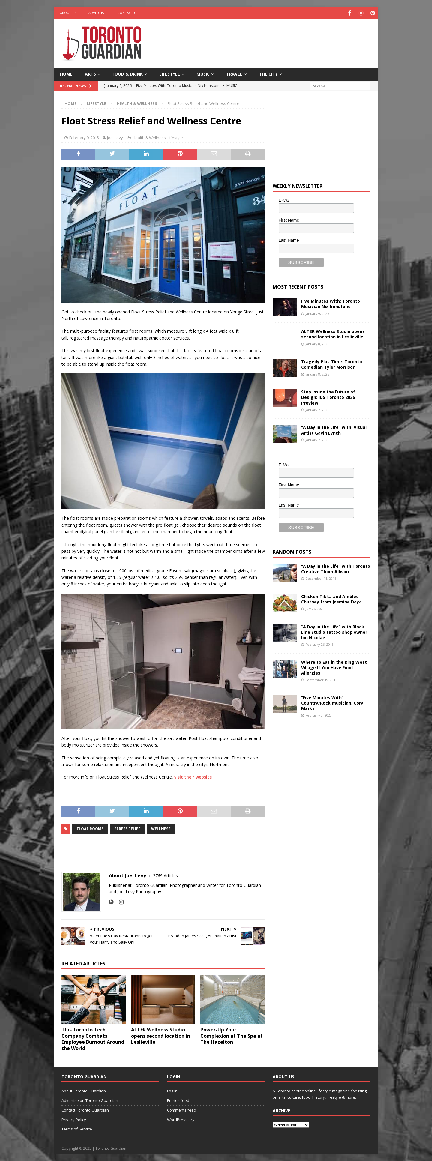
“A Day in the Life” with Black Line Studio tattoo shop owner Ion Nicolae (334, 631)
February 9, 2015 (84, 137)
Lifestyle (169, 73)
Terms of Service (77, 1128)
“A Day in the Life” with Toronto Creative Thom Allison (335, 567)
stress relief (127, 828)
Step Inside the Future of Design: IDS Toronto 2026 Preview (328, 396)
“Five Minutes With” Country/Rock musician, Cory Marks (332, 702)
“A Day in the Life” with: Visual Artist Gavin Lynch (334, 429)
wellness (160, 828)
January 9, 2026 (317, 312)
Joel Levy (115, 137)
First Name (289, 219)
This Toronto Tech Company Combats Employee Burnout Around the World (93, 1038)
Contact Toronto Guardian (85, 1109)
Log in (172, 1090)
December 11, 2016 (320, 577)
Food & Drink (127, 73)
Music (203, 73)
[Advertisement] (274, 37)
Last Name (289, 239)
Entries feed (178, 1100)
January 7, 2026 (317, 409)
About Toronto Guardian (84, 1090)
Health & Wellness (149, 137)
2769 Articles (165, 875)
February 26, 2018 (319, 644)
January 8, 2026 (317, 343)
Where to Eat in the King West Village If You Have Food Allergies (334, 666)
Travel (234, 73)
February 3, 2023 (318, 714)
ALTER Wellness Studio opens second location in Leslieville (160, 1035)
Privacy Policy (74, 1118)
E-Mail (285, 199)
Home (66, 73)
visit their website (193, 776)
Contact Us (128, 12)
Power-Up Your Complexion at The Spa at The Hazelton (231, 1035)
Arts (90, 73)
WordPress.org (180, 1118)
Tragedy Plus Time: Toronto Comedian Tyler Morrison (331, 363)
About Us (68, 12)
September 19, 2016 (321, 679)
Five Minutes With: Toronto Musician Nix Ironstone (330, 303)
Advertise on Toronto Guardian (90, 1100)
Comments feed (181, 1109)
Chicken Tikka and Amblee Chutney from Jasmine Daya (331, 598)
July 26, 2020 (315, 608)
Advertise (97, 12)
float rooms (90, 828)
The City (268, 73)
